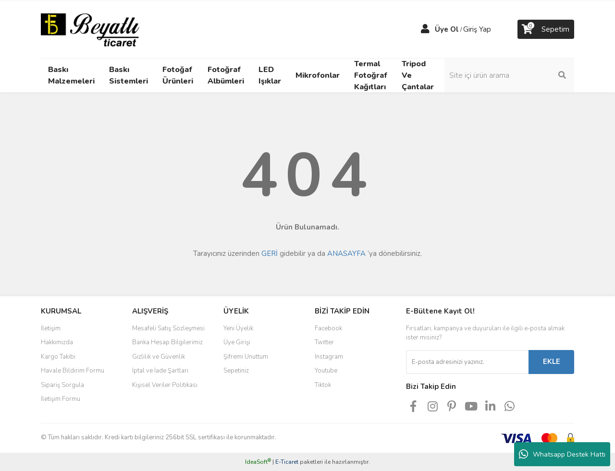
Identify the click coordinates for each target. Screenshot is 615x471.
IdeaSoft (258, 462)
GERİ (269, 253)
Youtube (326, 370)
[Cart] (545, 29)
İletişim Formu (60, 399)
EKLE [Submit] (551, 361)
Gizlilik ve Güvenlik (158, 356)
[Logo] (90, 29)
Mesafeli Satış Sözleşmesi (168, 328)
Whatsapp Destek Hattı (562, 454)
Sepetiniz (236, 370)
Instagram (329, 356)
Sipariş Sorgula (62, 385)
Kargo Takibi (58, 356)
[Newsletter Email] (467, 362)
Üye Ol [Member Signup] (447, 29)
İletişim (51, 328)
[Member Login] (425, 29)
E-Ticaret (286, 462)
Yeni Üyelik (238, 328)
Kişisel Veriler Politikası (164, 385)
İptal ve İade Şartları (160, 370)
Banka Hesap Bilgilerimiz (167, 342)
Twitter (324, 342)
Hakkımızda (57, 342)
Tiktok (323, 385)
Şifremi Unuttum (245, 356)
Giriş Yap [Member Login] (477, 29)
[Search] (509, 75)
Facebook (328, 328)
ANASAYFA (346, 253)
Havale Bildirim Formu (72, 370)
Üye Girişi (236, 342)
